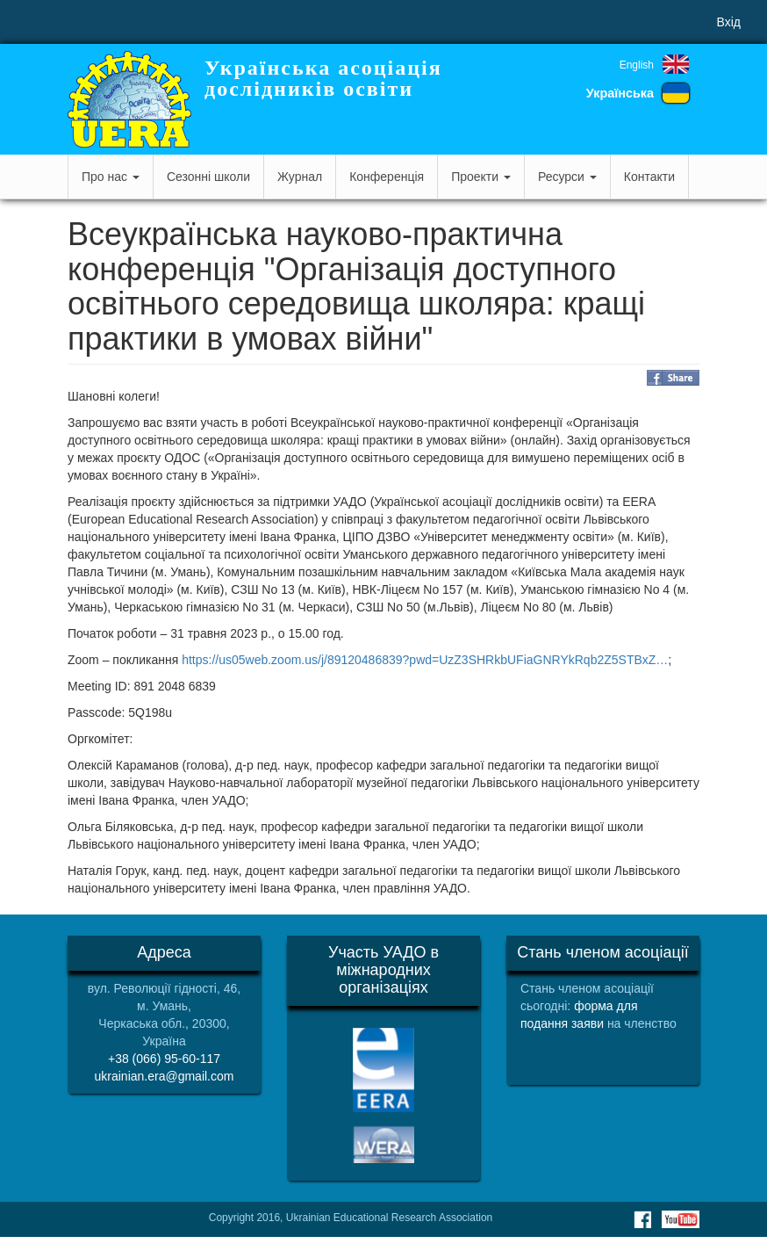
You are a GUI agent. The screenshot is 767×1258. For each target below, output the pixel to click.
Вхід (729, 22)
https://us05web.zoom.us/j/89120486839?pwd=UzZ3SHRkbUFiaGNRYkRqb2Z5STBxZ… (425, 660)
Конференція (386, 177)
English (637, 65)
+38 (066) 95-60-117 (164, 1059)
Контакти (649, 177)
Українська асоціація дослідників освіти (323, 78)
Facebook (642, 1219)
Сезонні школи (208, 177)
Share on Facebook (673, 378)
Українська (620, 93)
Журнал (299, 177)
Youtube (680, 1219)
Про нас (111, 177)
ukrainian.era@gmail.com (164, 1076)
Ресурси (567, 177)
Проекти (481, 177)
